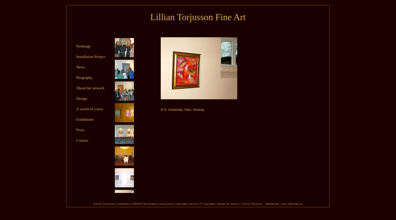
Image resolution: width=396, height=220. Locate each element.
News (80, 67)
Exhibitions (85, 119)
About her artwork (90, 88)
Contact (82, 140)
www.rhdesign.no (292, 203)
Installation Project (90, 57)
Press (80, 130)
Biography (84, 78)
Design (81, 98)
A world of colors (89, 109)
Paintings (83, 46)
